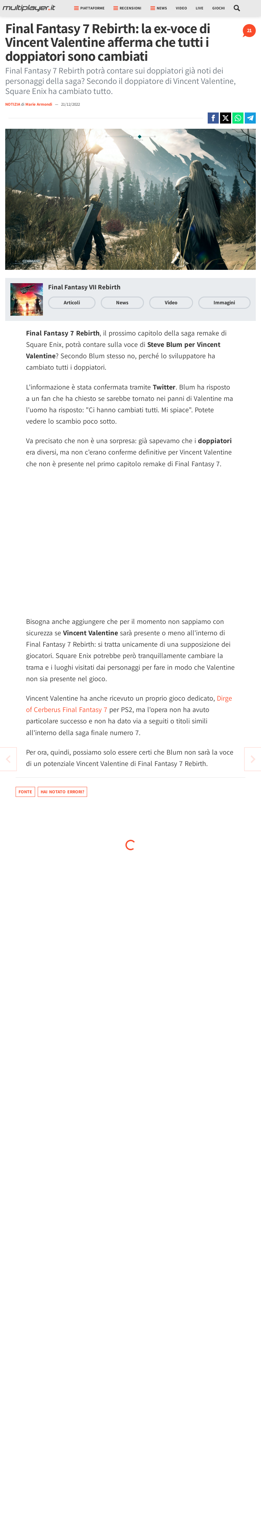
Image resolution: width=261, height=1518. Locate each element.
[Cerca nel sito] (237, 8)
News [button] (158, 8)
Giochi (218, 8)
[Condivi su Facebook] (213, 118)
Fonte (25, 792)
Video (181, 8)
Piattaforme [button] (89, 8)
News (122, 302)
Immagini (224, 302)
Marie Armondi (39, 104)
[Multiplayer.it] (29, 8)
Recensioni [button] (127, 8)
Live (199, 8)
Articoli (72, 302)
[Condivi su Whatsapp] (237, 118)
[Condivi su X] (225, 118)
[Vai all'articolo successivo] (8, 759)
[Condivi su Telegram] (250, 118)
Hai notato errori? (62, 792)
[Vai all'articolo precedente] (253, 759)
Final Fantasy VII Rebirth (84, 287)
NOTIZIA (12, 104)
